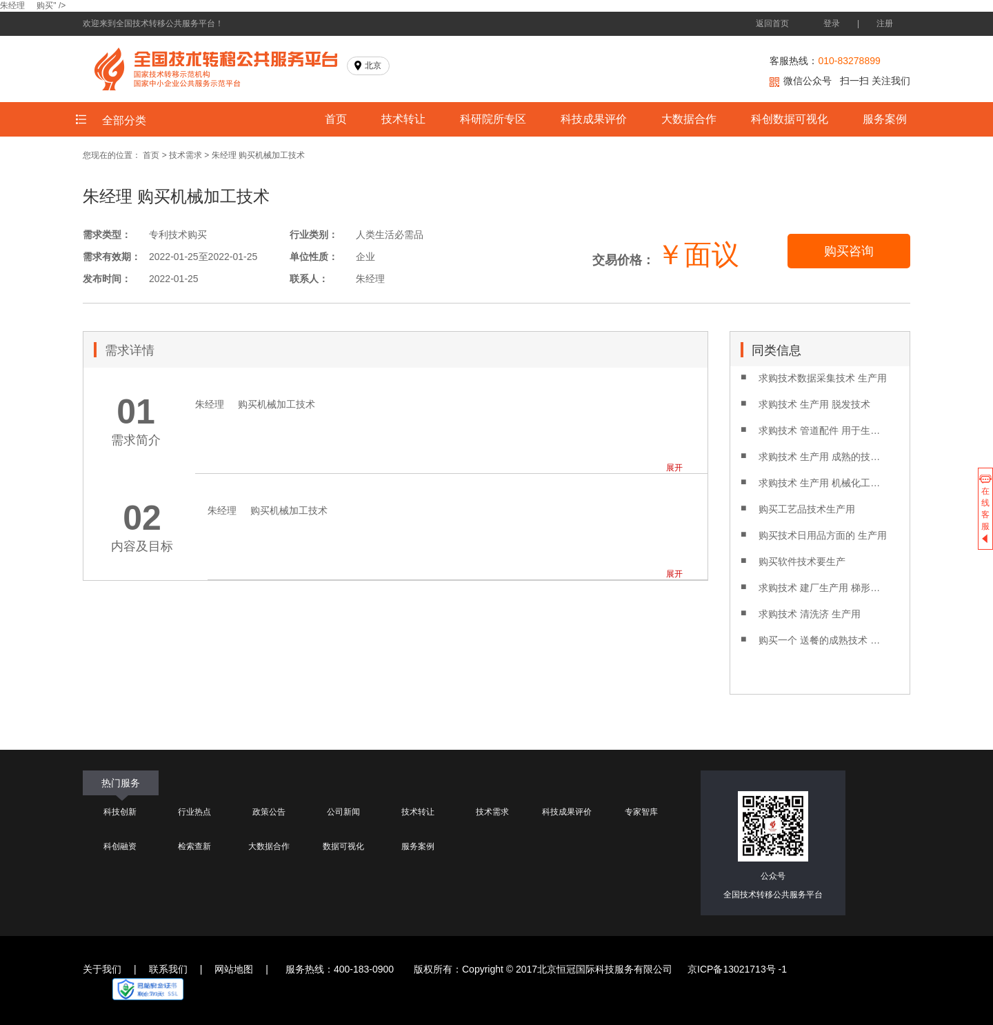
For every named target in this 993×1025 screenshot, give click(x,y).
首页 (336, 119)
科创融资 (120, 846)
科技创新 (120, 812)
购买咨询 (849, 251)
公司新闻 (343, 812)
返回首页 (772, 23)
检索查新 (194, 846)
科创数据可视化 (789, 119)
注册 (884, 23)
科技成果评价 (594, 119)
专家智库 (641, 812)
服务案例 (885, 119)
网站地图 (233, 969)
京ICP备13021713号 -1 (737, 969)
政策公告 (268, 812)
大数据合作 (688, 119)
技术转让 (403, 119)
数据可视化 (343, 846)
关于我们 (102, 969)
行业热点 (194, 812)
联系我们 (168, 969)
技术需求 (185, 155)
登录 (831, 23)
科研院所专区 (493, 119)
